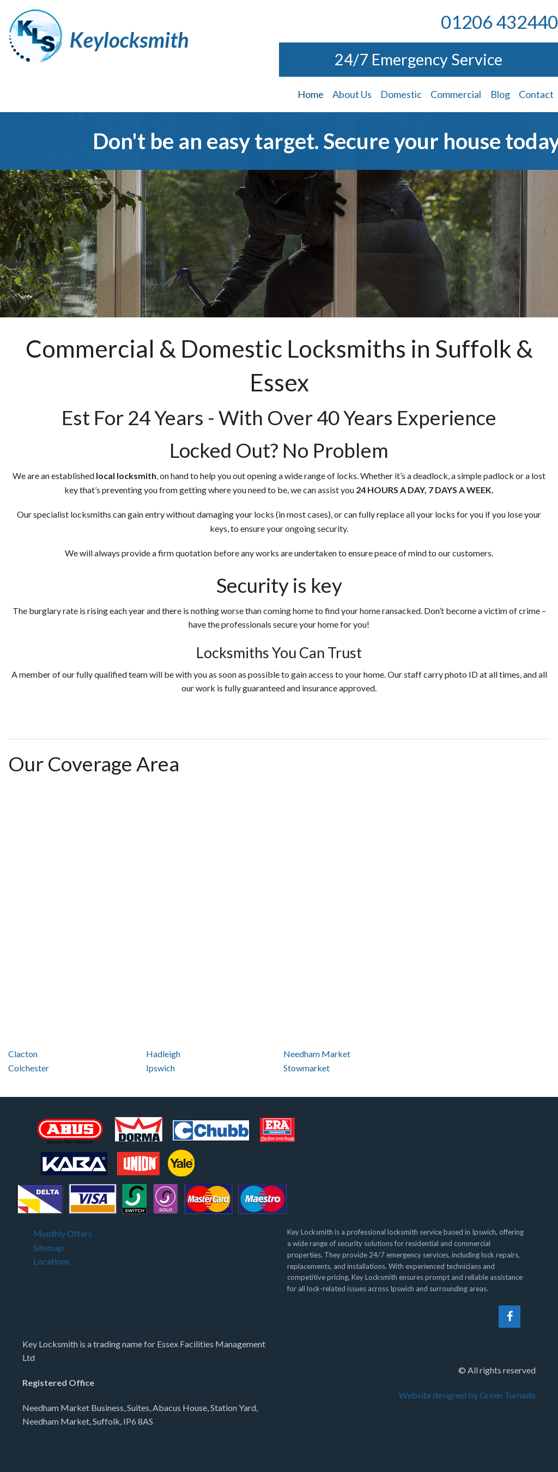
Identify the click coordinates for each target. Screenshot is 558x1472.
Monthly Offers (62, 1233)
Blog (500, 94)
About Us (352, 94)
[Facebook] (509, 1316)
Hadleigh (163, 1053)
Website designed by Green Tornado (467, 1395)
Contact (536, 94)
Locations (51, 1261)
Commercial (455, 94)
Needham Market (316, 1053)
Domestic (401, 94)
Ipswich (160, 1068)
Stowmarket (306, 1068)
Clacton (23, 1053)
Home (311, 94)
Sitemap (48, 1247)
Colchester (28, 1068)
